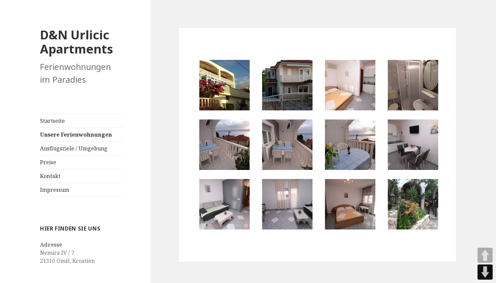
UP (485, 255)
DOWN (485, 272)
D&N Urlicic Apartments (76, 42)
